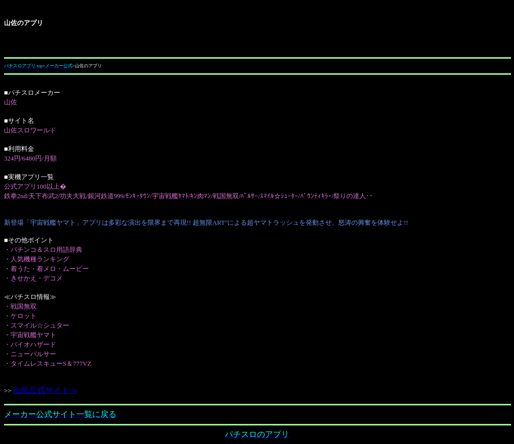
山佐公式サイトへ (45, 390)
